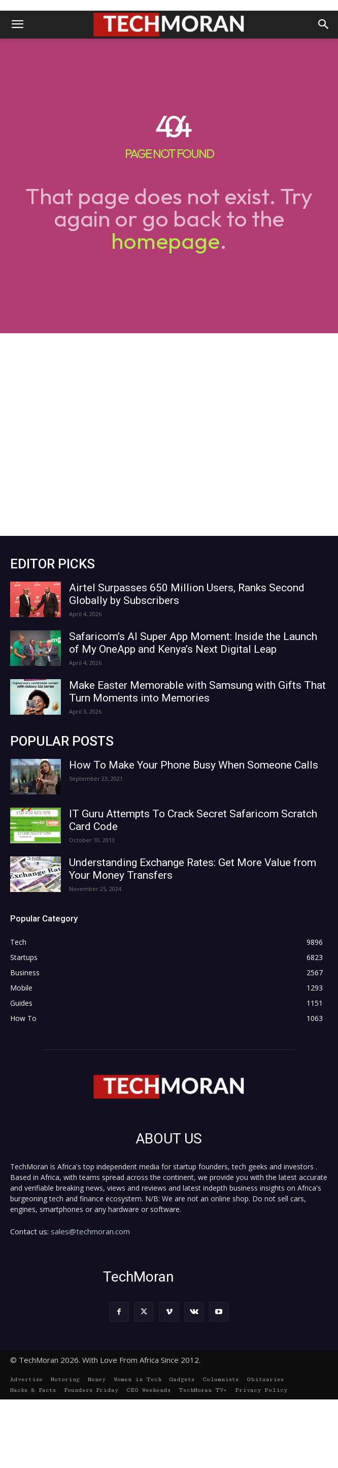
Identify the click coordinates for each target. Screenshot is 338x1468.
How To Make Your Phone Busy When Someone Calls (193, 765)
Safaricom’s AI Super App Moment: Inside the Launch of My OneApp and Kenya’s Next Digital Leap (193, 642)
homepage (165, 240)
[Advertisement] (169, 434)
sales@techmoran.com (90, 1231)
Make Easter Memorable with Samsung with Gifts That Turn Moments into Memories (197, 691)
